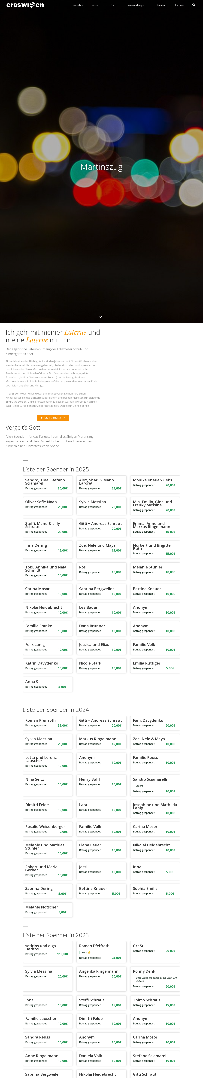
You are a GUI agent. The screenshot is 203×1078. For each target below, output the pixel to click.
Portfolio (179, 4)
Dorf (115, 4)
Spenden (161, 4)
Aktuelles (78, 4)
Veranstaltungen (138, 4)
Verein (97, 4)
